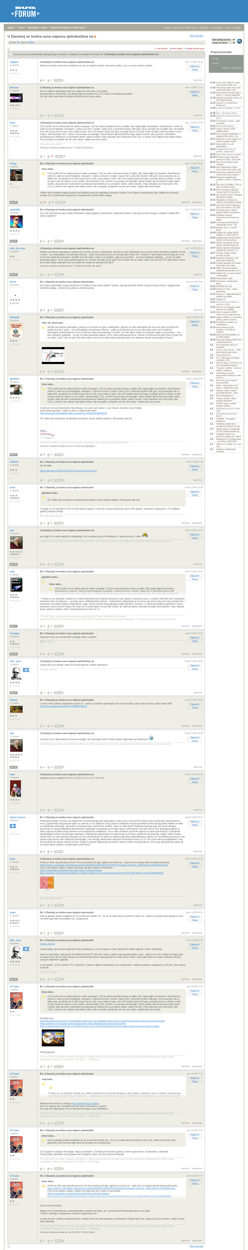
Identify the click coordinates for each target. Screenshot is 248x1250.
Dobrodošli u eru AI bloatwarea (225, 145)
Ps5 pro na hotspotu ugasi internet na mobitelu (228, 308)
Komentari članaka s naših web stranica (71, 27)
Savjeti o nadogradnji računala (226, 450)
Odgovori (194, 66)
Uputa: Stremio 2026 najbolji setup (225, 130)
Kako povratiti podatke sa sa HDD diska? (228, 336)
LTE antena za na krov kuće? (226, 415)
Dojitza (14, 700)
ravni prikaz (177, 48)
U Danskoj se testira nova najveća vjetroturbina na (131, 54)
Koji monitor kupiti (224, 278)
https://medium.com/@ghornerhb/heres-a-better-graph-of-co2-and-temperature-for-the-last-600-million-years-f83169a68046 (101, 873)
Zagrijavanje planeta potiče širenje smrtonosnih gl (228, 239)
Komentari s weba (37, 27)
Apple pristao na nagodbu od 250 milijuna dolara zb (228, 430)
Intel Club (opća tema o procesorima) (227, 381)
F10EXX (14, 462)
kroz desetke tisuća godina (85, 1103)
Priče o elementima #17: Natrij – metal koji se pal (227, 386)
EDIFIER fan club (224, 286)
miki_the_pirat (18, 248)
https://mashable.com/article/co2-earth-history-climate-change (71, 870)
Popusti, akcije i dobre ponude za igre (226, 254)
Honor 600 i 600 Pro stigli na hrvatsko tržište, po (228, 83)
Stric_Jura (15, 661)
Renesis (14, 87)
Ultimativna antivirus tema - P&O (228, 409)
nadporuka (197, 202)
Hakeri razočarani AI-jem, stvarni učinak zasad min (228, 244)
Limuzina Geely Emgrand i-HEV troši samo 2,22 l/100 (228, 206)
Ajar (12, 530)
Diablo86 (15, 317)
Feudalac (15, 633)
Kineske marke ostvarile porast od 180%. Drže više (228, 158)
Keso (13, 122)
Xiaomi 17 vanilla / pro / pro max (228, 445)
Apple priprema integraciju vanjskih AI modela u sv (228, 249)
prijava (167, 28)
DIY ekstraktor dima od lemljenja (226, 346)
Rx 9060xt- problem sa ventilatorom (226, 323)
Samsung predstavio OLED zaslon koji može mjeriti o (228, 173)
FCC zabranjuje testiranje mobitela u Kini (228, 359)
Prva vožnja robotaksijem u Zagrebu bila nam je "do (228, 135)
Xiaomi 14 (220, 299)
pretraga (236, 28)
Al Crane (15, 986)
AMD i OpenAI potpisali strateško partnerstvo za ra (228, 269)
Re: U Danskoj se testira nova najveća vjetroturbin (67, 163)
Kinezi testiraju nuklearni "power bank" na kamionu (228, 191)
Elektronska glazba (225, 126)
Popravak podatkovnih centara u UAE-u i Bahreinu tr (228, 179)
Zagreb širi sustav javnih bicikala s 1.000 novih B (227, 233)
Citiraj (195, 70)
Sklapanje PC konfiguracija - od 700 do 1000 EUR (228, 440)
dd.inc (13, 282)
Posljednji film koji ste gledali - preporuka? (226, 150)
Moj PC (13, 202)
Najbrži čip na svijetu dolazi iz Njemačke (228, 274)
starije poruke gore (195, 48)
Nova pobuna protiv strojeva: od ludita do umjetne (225, 329)
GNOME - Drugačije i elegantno (226, 420)
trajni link (198, 80)
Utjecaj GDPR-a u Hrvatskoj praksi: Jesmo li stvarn (229, 318)
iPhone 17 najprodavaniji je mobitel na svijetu (228, 295)
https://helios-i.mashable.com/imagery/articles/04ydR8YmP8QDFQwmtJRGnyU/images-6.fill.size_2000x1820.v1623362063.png (104, 865)
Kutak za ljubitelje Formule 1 (228, 109)
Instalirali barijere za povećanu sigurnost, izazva (228, 435)
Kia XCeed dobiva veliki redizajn (227, 163)
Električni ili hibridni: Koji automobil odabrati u (227, 259)
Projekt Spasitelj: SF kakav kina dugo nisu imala (228, 264)
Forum (21, 27)
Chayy (13, 163)
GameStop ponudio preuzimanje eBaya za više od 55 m (228, 375)
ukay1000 (15, 209)
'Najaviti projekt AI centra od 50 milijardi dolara (229, 99)
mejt (12, 571)
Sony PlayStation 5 (225, 395)
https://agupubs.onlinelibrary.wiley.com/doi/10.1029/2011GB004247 (73, 413)
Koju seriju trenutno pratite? (229, 154)
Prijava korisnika (221, 52)
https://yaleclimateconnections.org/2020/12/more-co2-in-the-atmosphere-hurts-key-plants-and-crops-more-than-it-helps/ (99, 1026)
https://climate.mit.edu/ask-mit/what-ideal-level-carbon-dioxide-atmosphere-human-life (83, 1023)
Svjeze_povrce (18, 817)
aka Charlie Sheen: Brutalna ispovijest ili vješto (229, 196)
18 (52, 156)
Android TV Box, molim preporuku (226, 290)
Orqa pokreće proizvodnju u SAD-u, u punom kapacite (229, 94)
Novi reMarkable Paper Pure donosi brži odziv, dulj (228, 168)
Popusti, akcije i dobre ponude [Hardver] (226, 399)
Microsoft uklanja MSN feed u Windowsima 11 (229, 341)
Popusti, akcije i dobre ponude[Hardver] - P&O (227, 391)
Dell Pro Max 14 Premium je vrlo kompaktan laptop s (229, 364)
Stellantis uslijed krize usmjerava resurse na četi (228, 425)
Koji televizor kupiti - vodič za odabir (228, 122)
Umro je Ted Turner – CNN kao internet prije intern (228, 351)
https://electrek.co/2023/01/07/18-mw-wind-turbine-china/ (68, 471)
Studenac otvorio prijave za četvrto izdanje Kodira (228, 140)
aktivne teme (191, 28)
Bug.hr (11, 27)
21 (44, 202)
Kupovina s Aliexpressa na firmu (228, 117)
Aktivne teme (219, 77)
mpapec (14, 62)
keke (12, 774)
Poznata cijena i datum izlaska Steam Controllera (228, 211)
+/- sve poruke (161, 48)
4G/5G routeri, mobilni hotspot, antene (226, 404)
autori (227, 28)
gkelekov (15, 379)
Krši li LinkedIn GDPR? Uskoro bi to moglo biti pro (228, 313)
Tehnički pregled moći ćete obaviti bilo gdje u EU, (228, 88)
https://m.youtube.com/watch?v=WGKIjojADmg (63, 706)
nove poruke (217, 28)
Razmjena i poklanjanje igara (227, 282)
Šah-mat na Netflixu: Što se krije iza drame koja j (228, 186)
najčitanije (204, 28)
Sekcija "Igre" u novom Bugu (226, 228)
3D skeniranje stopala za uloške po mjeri (227, 303)
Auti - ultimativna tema (226, 113)
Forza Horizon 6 (223, 355)
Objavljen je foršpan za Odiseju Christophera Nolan (229, 201)
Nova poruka (196, 36)
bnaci (13, 912)
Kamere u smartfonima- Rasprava (227, 104)
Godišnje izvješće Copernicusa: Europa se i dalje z (228, 217)
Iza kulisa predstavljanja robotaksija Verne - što (227, 223)
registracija (178, 28)
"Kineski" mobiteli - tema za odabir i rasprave (228, 369)
